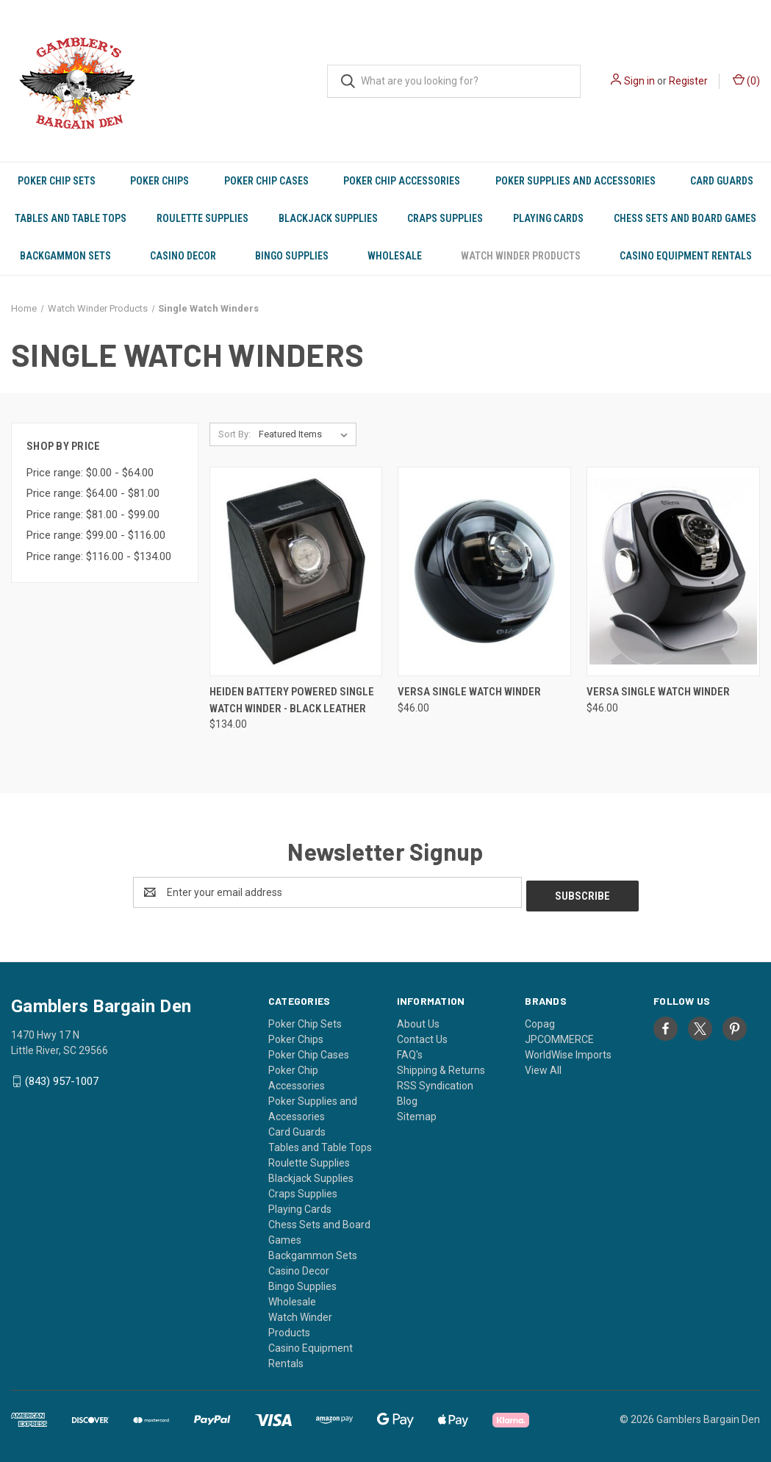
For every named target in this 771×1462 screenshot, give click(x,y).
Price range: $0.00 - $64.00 (90, 472)
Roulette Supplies (202, 218)
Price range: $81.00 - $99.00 (92, 514)
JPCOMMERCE (559, 1036)
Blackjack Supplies (328, 218)
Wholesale (394, 256)
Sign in (639, 81)
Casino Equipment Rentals (686, 256)
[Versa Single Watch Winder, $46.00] (484, 571)
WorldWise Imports (568, 1051)
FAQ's (410, 1051)
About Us (418, 1020)
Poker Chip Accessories (401, 181)
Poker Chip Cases (266, 181)
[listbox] (306, 434)
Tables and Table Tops (70, 218)
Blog (407, 1097)
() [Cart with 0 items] (746, 80)
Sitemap (417, 1113)
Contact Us (422, 1036)
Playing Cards (548, 218)
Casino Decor (183, 256)
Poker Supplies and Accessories (575, 181)
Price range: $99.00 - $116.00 (95, 535)
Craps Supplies (445, 218)
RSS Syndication (435, 1082)
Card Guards (721, 181)
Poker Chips (159, 181)
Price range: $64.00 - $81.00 (92, 493)
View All (543, 1066)
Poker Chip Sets (57, 181)
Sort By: (234, 434)
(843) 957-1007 (61, 1078)
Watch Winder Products (521, 256)
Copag (540, 1020)
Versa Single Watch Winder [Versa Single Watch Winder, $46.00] (469, 691)
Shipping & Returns (441, 1066)
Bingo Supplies (292, 256)
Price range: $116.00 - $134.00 (98, 556)
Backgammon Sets (65, 256)
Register (688, 81)
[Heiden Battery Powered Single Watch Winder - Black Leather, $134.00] (296, 571)
